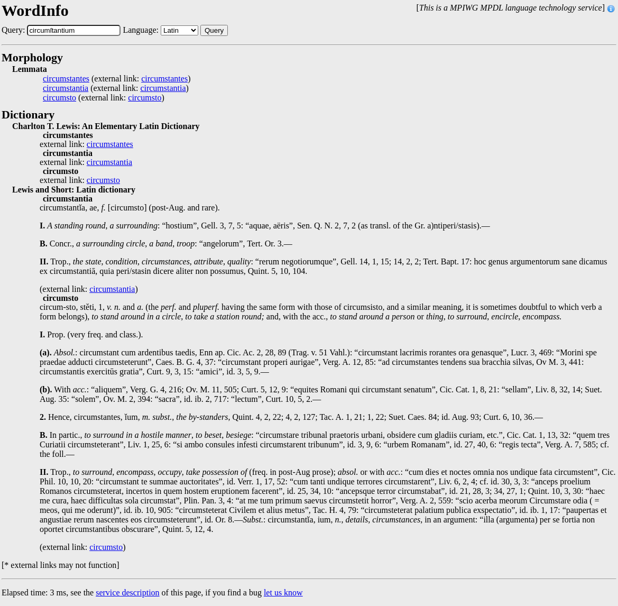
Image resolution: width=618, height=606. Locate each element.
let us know (283, 592)
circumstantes (66, 79)
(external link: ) (116, 79)
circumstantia (65, 88)
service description (127, 592)
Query (214, 30)
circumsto (59, 98)
